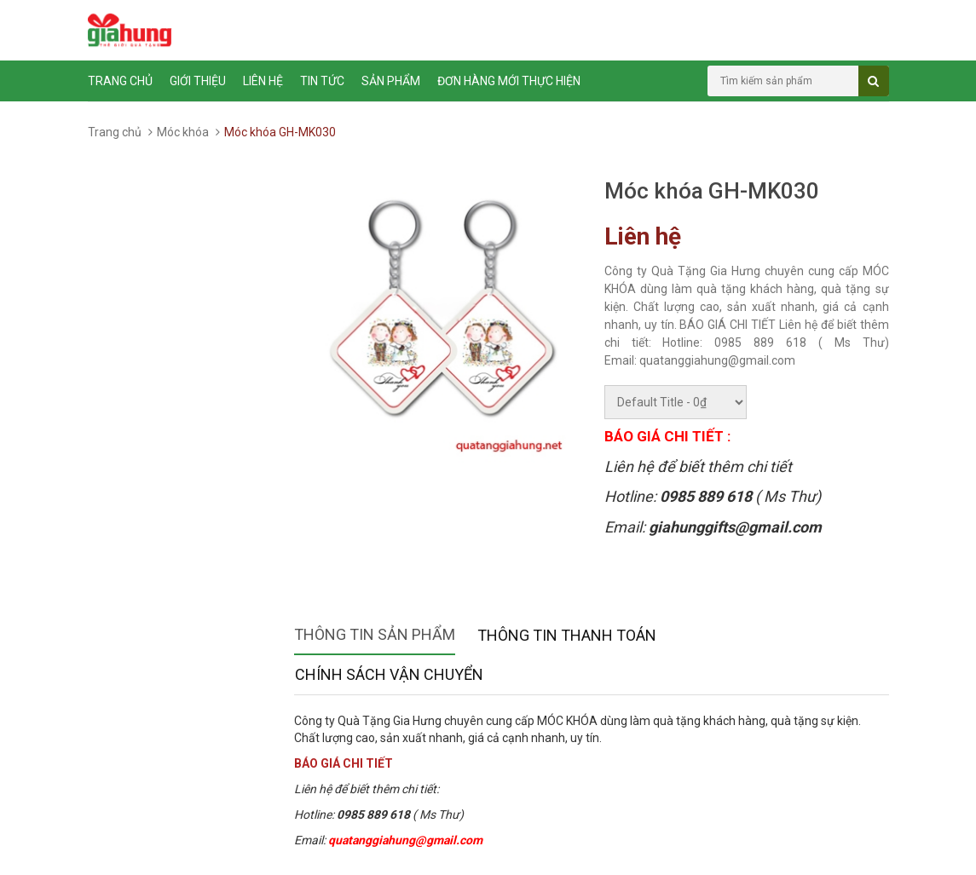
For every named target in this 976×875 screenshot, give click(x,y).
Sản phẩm (390, 81)
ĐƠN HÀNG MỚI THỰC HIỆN (508, 81)
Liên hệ (263, 81)
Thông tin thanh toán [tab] (566, 635)
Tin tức (322, 81)
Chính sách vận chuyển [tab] (389, 674)
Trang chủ (120, 81)
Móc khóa (183, 132)
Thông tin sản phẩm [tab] (374, 634)
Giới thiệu (198, 81)
